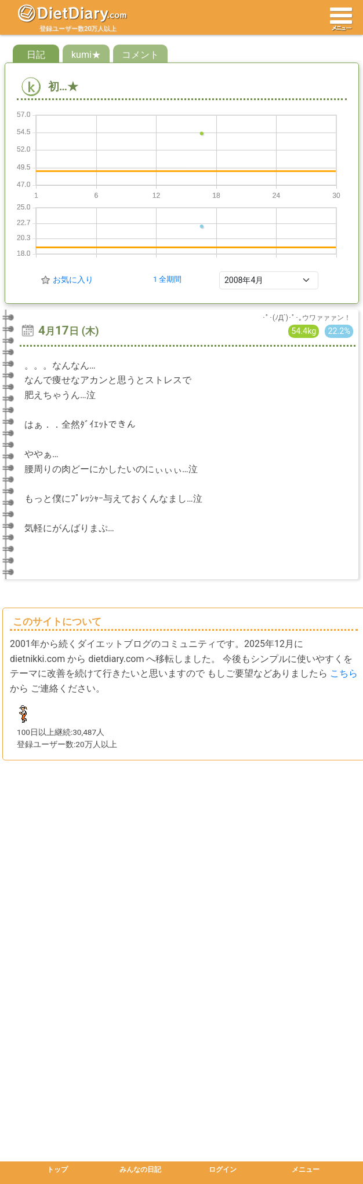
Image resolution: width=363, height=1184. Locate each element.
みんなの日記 (140, 1169)
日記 (36, 54)
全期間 (170, 279)
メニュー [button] (306, 1169)
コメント (140, 54)
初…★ (49, 86)
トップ (57, 1169)
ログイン (223, 1169)
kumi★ (86, 54)
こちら (344, 673)
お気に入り (73, 279)
